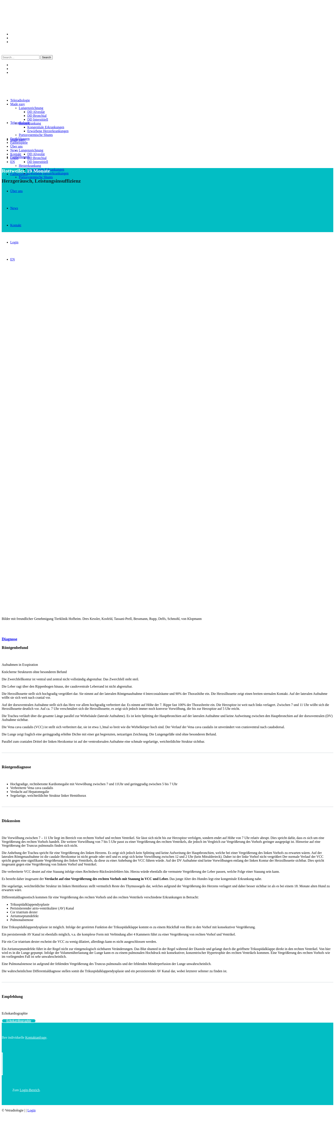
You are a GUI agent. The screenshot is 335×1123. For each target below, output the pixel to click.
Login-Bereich (29, 1090)
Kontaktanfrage (36, 1037)
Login (31, 1110)
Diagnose (9, 639)
